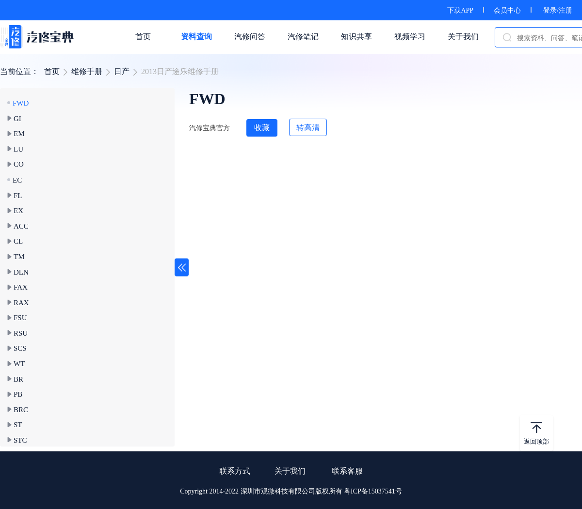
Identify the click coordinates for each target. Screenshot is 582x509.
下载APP (460, 10)
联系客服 (347, 471)
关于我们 (290, 471)
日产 (121, 71)
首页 (52, 71)
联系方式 (234, 471)
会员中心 (507, 10)
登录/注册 (557, 10)
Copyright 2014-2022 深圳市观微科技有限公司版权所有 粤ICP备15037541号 (291, 491)
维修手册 (86, 71)
